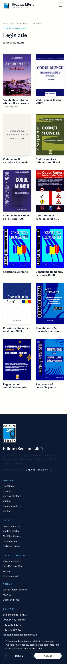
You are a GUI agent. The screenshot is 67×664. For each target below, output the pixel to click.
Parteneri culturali (12, 506)
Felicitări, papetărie (13, 566)
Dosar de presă (11, 599)
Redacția (7, 491)
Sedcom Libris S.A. (39, 470)
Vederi (6, 571)
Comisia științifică (12, 496)
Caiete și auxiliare (12, 561)
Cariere (7, 501)
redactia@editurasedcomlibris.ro (20, 634)
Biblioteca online (11, 546)
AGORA (7, 594)
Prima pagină (9, 23)
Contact (7, 511)
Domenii (23, 23)
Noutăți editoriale (12, 536)
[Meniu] (60, 5)
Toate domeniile (11, 526)
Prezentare (9, 486)
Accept (48, 656)
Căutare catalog (11, 531)
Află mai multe (34, 648)
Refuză (19, 656)
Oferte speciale (11, 576)
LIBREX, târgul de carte (15, 589)
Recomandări (10, 541)
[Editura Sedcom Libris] (18, 5)
